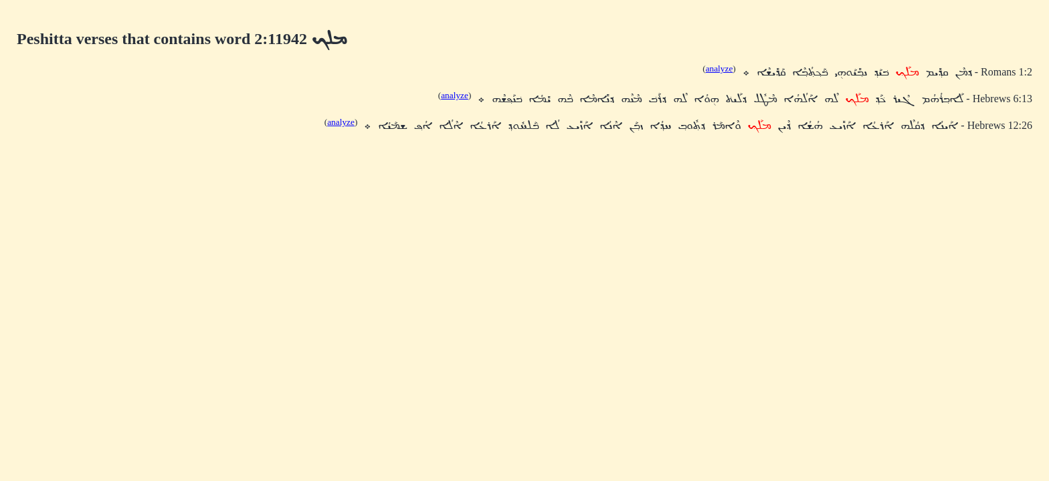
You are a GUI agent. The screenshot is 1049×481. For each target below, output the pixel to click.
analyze (719, 68)
